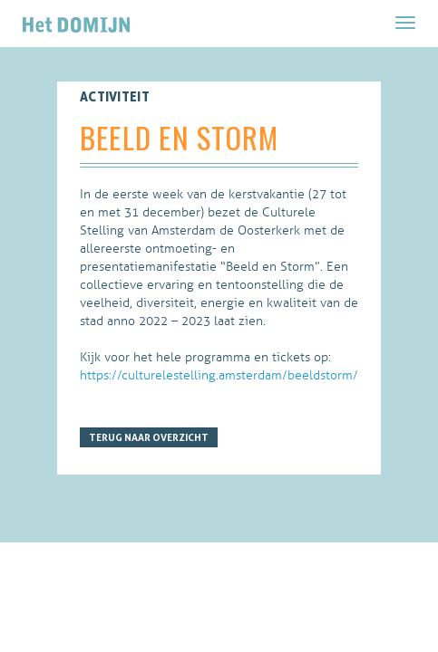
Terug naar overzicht (149, 437)
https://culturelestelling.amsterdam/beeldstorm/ (219, 375)
